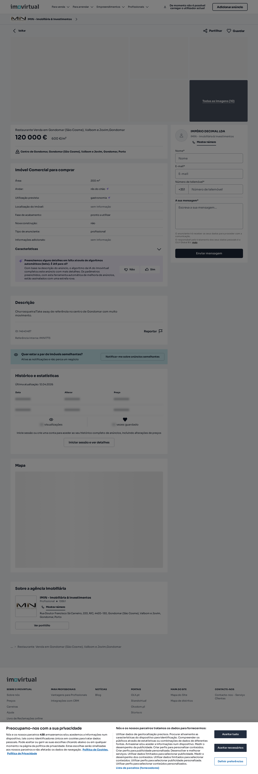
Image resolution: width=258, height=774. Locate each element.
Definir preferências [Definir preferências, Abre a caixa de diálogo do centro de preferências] (230, 761)
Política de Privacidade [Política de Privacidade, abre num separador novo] (22, 753)
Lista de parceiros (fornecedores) (137, 768)
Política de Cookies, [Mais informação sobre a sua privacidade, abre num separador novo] (95, 749)
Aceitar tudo (230, 734)
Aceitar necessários (230, 747)
